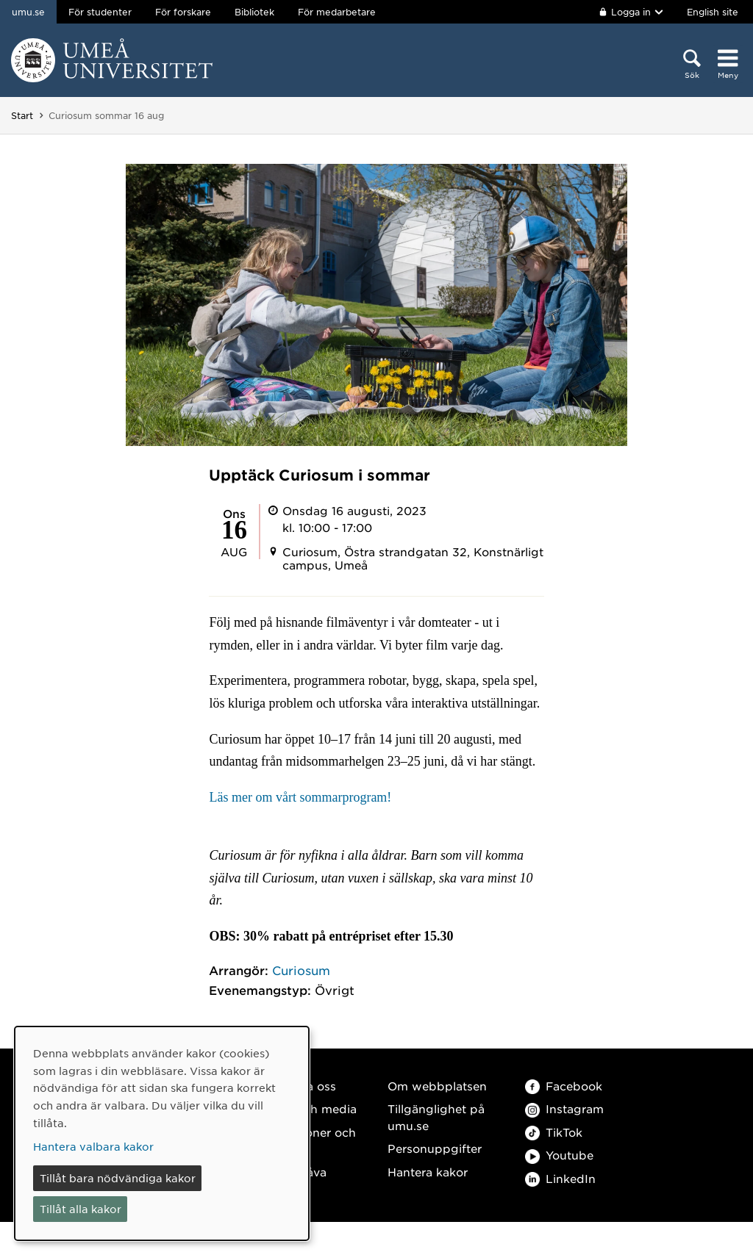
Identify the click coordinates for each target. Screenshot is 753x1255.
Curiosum (301, 970)
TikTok (553, 1132)
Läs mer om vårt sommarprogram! (300, 797)
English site (712, 12)
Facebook (563, 1086)
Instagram (564, 1108)
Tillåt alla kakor (80, 1208)
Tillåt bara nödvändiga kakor (118, 1177)
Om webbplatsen (437, 1086)
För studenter (100, 12)
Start (22, 115)
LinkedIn (560, 1178)
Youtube (559, 1155)
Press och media (309, 1108)
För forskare (183, 12)
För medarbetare (337, 12)
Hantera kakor (428, 1172)
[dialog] (162, 1133)
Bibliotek (254, 12)
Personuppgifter (435, 1148)
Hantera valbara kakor (93, 1146)
